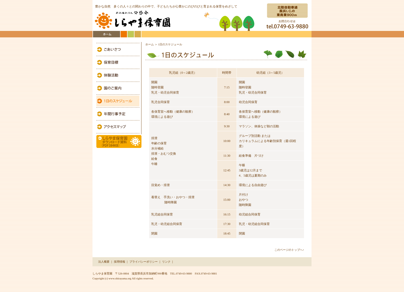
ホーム (149, 44)
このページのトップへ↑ (289, 249)
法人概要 (104, 261)
